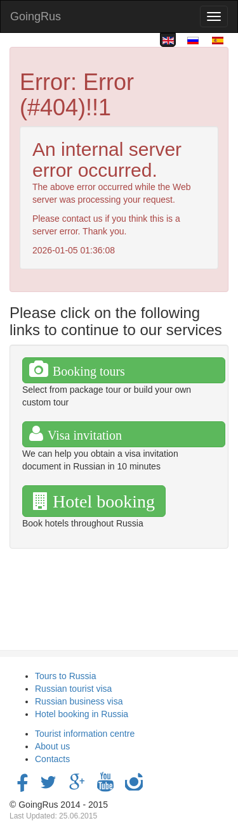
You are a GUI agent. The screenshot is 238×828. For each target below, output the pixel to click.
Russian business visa (79, 701)
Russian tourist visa (73, 689)
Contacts (52, 759)
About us (52, 746)
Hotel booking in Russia (81, 714)
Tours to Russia (65, 676)
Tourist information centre (85, 734)
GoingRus (35, 16)
